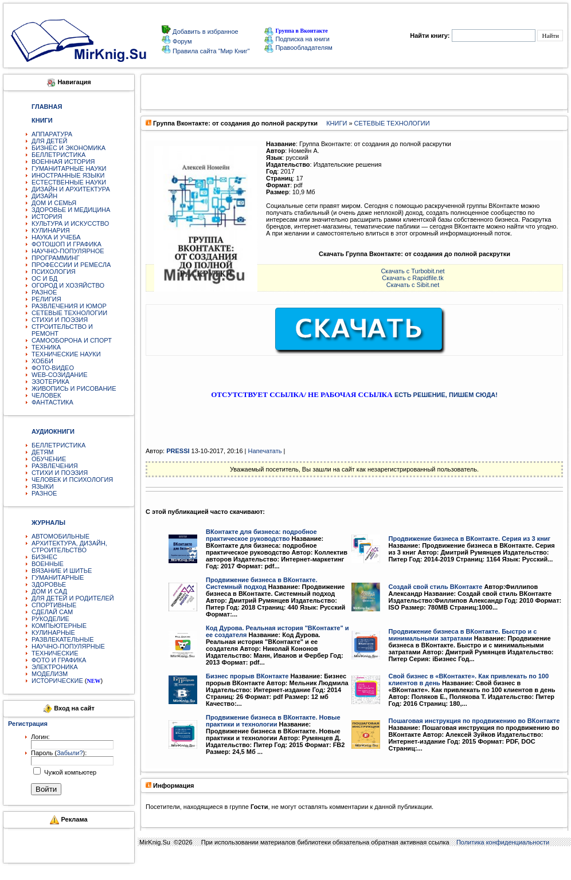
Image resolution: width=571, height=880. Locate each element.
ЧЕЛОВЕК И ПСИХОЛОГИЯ (72, 479)
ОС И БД (44, 278)
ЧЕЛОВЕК (46, 395)
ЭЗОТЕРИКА (50, 381)
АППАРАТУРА (52, 134)
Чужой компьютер (69, 772)
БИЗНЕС (44, 556)
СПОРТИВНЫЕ (54, 605)
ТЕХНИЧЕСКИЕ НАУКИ (66, 354)
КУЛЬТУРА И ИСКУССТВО (70, 223)
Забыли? (70, 752)
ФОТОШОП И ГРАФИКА (66, 244)
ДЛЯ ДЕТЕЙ (49, 141)
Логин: (40, 736)
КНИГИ (336, 123)
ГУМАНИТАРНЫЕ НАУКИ (69, 168)
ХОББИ (42, 361)
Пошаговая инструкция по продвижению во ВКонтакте (474, 720)
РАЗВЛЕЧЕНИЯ (55, 465)
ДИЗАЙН (44, 195)
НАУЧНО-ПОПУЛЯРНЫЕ (68, 646)
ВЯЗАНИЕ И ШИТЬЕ (62, 570)
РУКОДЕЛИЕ (50, 618)
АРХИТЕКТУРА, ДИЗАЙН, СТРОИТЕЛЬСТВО (69, 546)
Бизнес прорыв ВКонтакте (247, 676)
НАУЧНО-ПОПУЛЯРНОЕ (68, 250)
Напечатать (265, 450)
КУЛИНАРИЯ (51, 230)
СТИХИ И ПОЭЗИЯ (60, 319)
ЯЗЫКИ (43, 486)
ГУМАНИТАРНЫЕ (58, 577)
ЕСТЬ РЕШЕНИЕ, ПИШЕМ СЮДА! (446, 394)
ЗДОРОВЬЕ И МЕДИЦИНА (71, 209)
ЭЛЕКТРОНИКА (54, 666)
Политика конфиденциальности (502, 842)
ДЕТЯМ (42, 452)
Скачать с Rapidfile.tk (412, 277)
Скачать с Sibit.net (413, 284)
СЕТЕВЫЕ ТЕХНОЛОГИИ (69, 312)
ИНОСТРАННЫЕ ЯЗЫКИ (68, 175)
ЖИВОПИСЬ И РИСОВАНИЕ (74, 388)
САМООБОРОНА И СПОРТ (72, 340)
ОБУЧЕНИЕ (49, 458)
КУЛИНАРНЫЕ (53, 632)
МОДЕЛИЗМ (50, 673)
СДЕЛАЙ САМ (52, 611)
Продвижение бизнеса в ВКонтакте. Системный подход (262, 583)
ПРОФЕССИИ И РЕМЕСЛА (71, 264)
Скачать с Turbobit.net (412, 271)
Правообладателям (298, 47)
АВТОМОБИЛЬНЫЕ (60, 536)
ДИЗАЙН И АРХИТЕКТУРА (71, 189)
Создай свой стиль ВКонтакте (436, 586)
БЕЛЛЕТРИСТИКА (58, 154)
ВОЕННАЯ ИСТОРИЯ (63, 161)
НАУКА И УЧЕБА (56, 237)
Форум (181, 41)
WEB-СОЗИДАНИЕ (60, 374)
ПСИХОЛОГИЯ (54, 271)
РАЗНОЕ (44, 292)
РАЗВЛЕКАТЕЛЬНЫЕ (63, 639)
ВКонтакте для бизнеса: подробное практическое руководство (261, 535)
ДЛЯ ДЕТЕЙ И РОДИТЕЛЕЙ (73, 598)
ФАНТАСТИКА (52, 402)
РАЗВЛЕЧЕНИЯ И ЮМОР (69, 305)
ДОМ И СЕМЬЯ (54, 202)
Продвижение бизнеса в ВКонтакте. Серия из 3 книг (470, 538)
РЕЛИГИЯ (46, 299)
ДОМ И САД (49, 591)
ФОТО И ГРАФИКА (59, 660)
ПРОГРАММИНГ (56, 257)
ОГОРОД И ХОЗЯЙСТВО (68, 285)
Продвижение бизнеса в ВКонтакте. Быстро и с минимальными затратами (463, 635)
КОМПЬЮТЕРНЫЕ (59, 625)
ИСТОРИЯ (47, 216)
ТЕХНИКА (46, 347)
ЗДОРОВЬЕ (49, 584)
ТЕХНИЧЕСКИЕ (55, 653)
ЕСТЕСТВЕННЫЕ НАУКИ (69, 182)
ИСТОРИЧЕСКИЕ (57, 680)
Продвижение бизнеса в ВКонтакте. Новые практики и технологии (273, 721)
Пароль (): (59, 752)
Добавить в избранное (204, 31)
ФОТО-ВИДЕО (53, 367)
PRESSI (177, 450)
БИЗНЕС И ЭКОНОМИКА (68, 147)
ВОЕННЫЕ (48, 563)
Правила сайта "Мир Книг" (210, 51)
